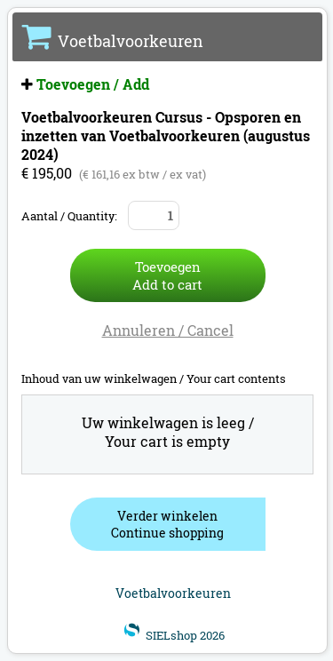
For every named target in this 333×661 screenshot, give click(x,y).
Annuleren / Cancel (168, 330)
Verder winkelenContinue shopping (167, 524)
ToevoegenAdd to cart (167, 275)
